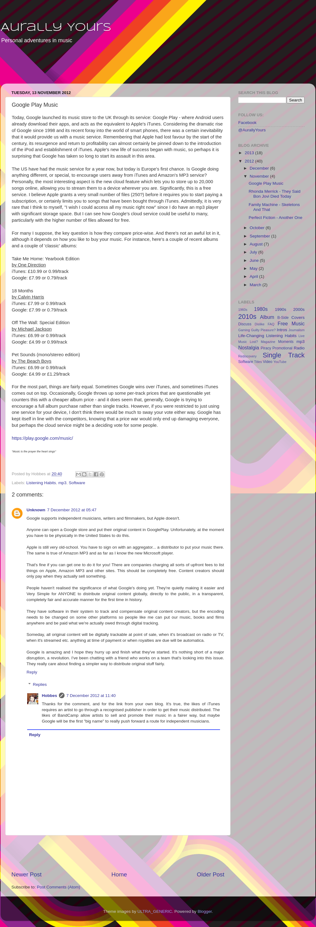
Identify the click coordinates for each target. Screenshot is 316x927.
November (260, 176)
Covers (298, 317)
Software (77, 482)
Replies (40, 684)
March (256, 284)
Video (267, 362)
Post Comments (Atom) (58, 887)
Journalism (297, 330)
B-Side (283, 317)
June (255, 260)
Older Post (210, 874)
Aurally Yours (56, 28)
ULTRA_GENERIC (154, 911)
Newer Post (26, 874)
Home (119, 874)
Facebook (247, 122)
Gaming (244, 330)
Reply (32, 672)
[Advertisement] (119, 68)
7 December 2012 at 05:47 (72, 510)
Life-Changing (251, 335)
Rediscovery (247, 356)
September (260, 236)
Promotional (282, 348)
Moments (285, 342)
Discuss (245, 324)
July (254, 252)
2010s (247, 316)
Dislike (259, 324)
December (260, 168)
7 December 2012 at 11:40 (91, 695)
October (258, 227)
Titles (258, 362)
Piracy (266, 348)
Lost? (254, 342)
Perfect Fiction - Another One (275, 217)
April (254, 276)
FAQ (271, 324)
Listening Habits (41, 482)
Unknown (36, 510)
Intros (282, 330)
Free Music (291, 323)
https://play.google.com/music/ (42, 438)
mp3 (62, 482)
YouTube (279, 362)
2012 (250, 161)
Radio (299, 348)
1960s (242, 309)
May (254, 268)
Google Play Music (266, 183)
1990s (280, 309)
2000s (299, 309)
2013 (250, 152)
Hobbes (49, 695)
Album (267, 317)
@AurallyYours (252, 130)
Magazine (268, 342)
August (257, 244)
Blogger (205, 911)
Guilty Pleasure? (263, 330)
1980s (261, 309)
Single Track (284, 355)
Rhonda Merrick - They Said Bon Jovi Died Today (275, 194)
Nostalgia (248, 347)
